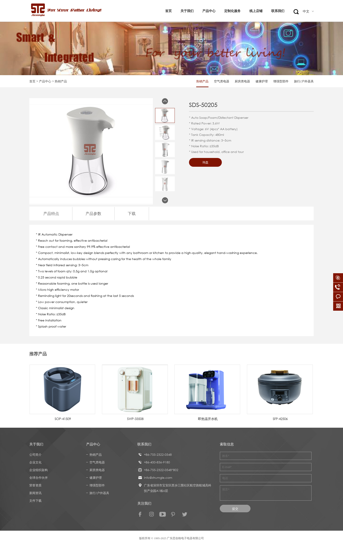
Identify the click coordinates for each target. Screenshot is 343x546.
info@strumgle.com (158, 477)
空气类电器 (221, 81)
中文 (308, 11)
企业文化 (35, 462)
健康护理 (262, 81)
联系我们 (277, 11)
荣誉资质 (35, 485)
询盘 (205, 162)
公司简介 (35, 454)
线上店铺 (255, 11)
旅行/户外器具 (304, 81)
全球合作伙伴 (38, 477)
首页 (168, 11)
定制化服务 (232, 11)
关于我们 (187, 11)
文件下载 (35, 500)
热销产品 (202, 81)
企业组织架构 (38, 470)
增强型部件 (281, 81)
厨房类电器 (242, 81)
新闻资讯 (35, 493)
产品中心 (208, 11)
